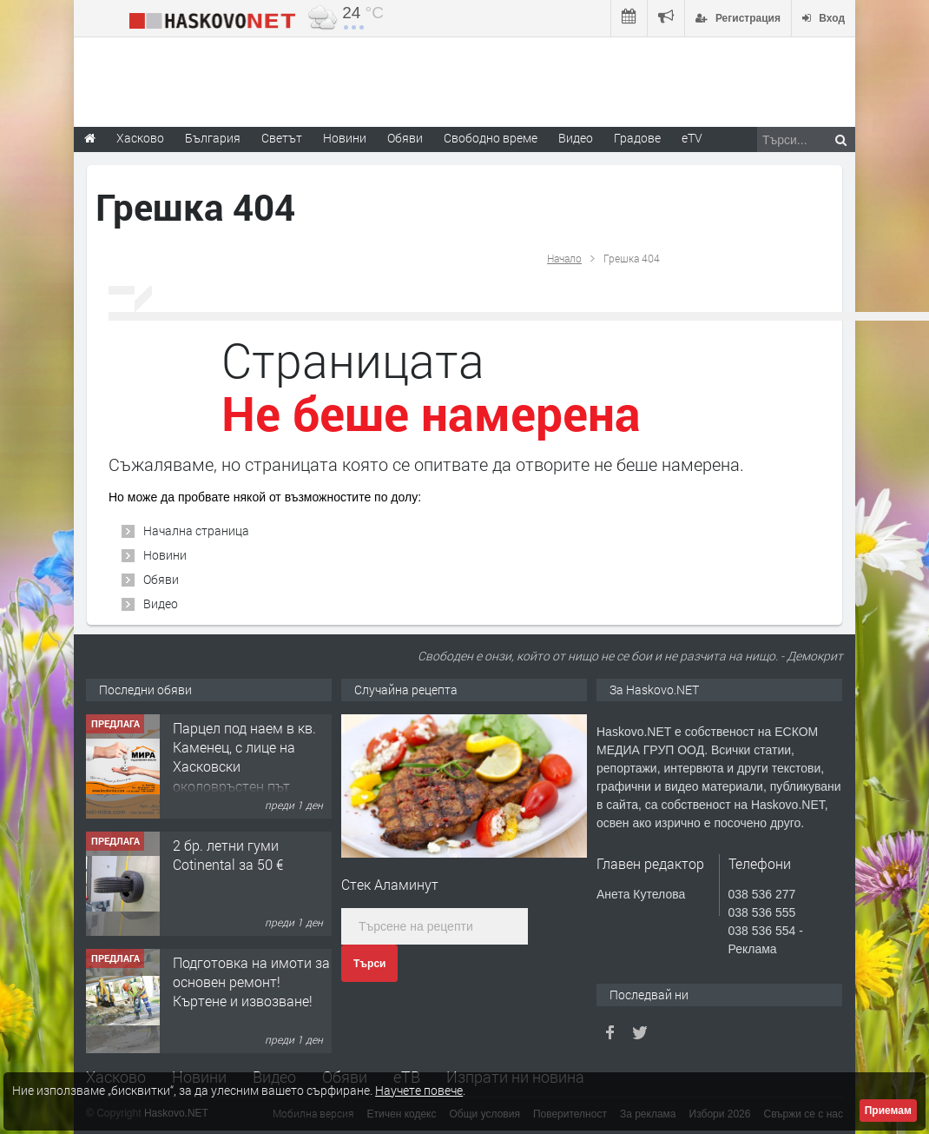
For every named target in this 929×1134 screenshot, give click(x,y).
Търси (369, 964)
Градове (637, 137)
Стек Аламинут (389, 884)
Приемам (888, 1110)
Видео (160, 603)
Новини (344, 137)
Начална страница (196, 530)
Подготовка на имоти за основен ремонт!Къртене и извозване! (251, 982)
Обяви (161, 579)
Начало (564, 258)
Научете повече (419, 1090)
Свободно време (490, 137)
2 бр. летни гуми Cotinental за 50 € (228, 854)
